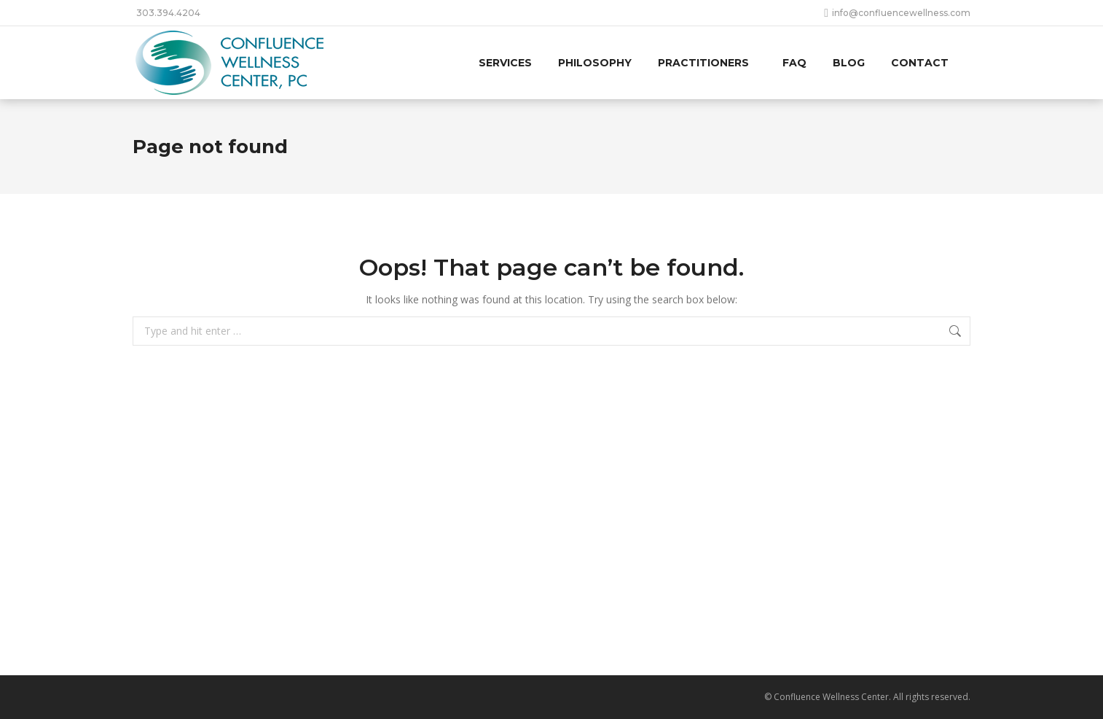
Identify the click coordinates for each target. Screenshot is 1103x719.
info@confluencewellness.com (897, 13)
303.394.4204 (168, 12)
